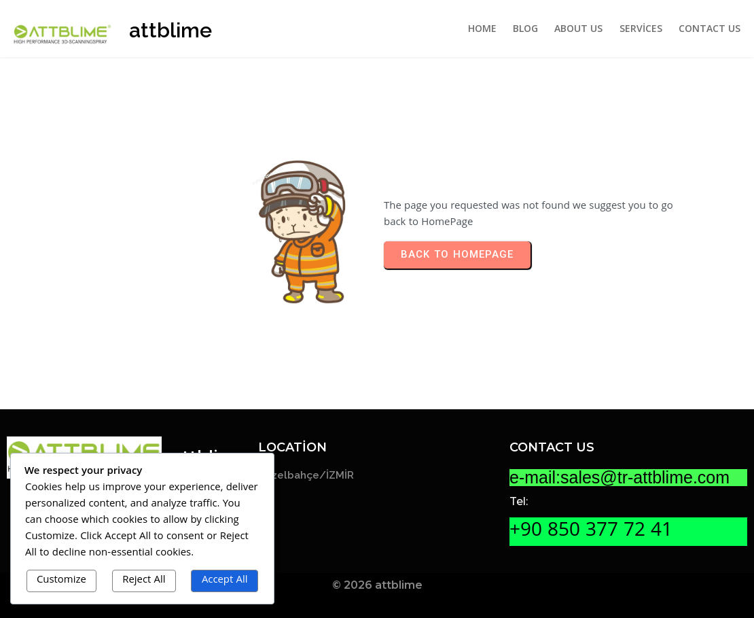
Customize (61, 580)
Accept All (225, 580)
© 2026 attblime (377, 585)
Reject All (143, 580)
